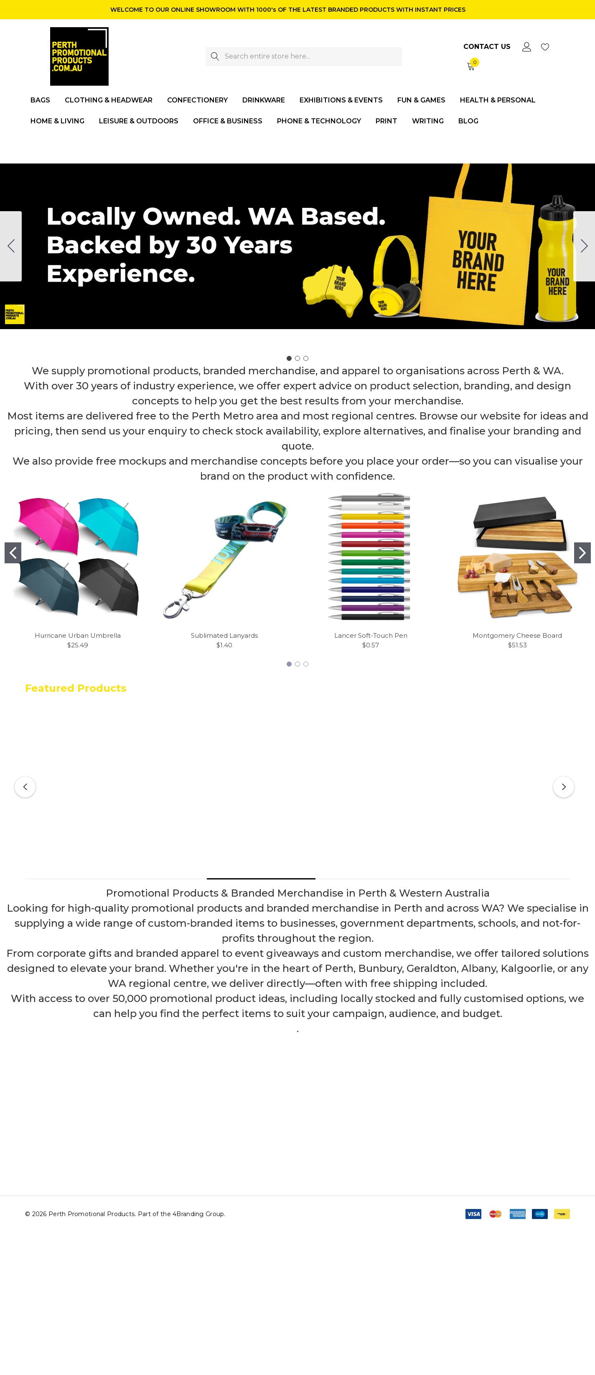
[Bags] (40, 100)
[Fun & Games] (421, 100)
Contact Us (487, 47)
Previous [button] (25, 787)
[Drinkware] (263, 100)
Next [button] (563, 787)
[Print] (386, 121)
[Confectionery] (197, 100)
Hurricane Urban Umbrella (78, 635)
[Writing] (428, 121)
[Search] (215, 56)
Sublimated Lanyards (224, 635)
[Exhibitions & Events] (341, 100)
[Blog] (468, 120)
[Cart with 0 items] (470, 66)
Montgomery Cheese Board (517, 635)
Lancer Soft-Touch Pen (370, 635)
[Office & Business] (227, 121)
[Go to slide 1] (289, 358)
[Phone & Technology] (319, 121)
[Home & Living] (57, 121)
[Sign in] (526, 46)
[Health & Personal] (498, 100)
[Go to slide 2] (584, 246)
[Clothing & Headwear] (109, 100)
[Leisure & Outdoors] (138, 121)
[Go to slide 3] (11, 246)
